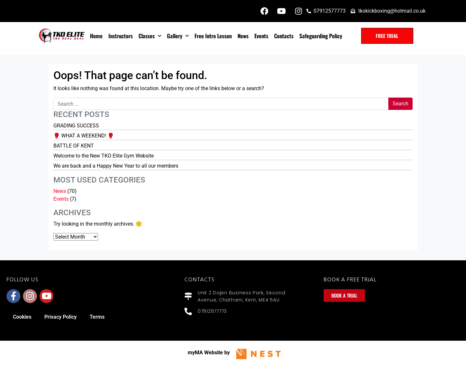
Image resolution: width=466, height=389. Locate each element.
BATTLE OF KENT (73, 146)
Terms (97, 317)
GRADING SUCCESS (76, 126)
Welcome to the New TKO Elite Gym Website (103, 156)
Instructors (120, 36)
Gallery (178, 36)
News (243, 36)
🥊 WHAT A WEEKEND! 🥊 (83, 136)
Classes (150, 36)
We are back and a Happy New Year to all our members (115, 166)
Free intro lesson (213, 36)
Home (96, 36)
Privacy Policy (60, 317)
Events (261, 36)
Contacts (284, 36)
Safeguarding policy (320, 36)
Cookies (22, 317)
